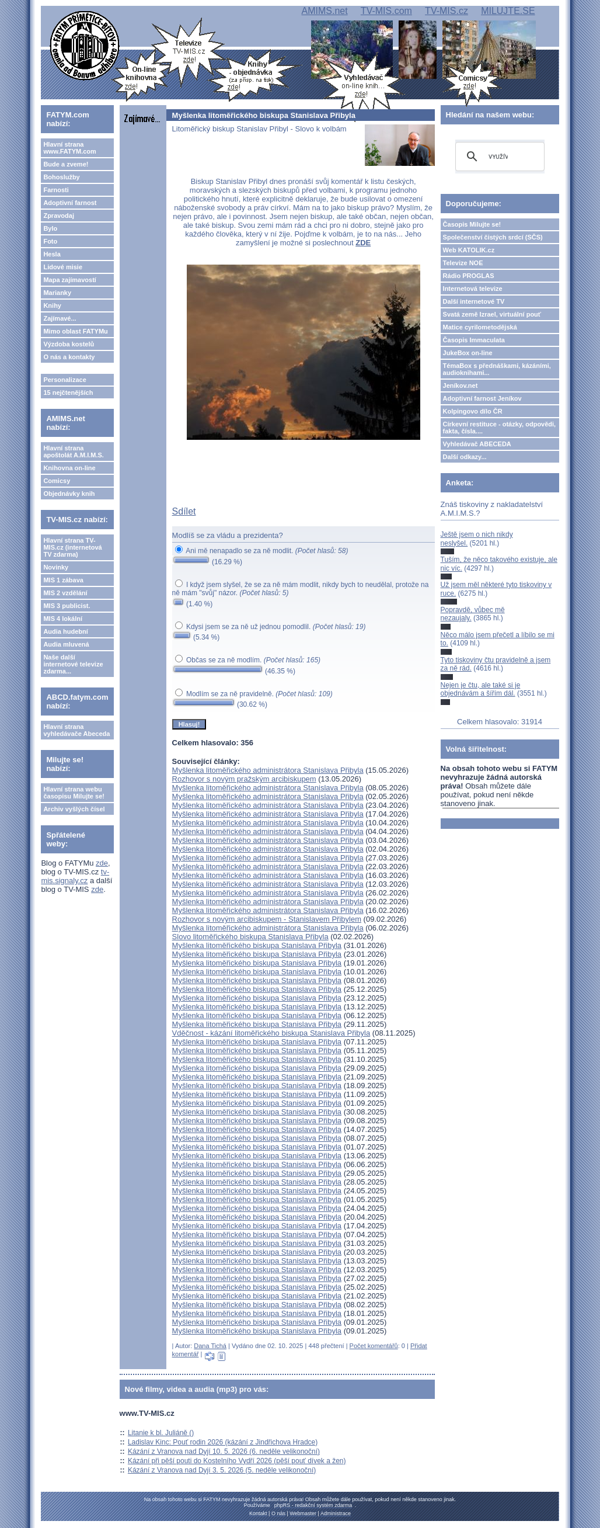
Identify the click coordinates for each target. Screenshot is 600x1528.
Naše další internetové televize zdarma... (73, 664)
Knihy (52, 305)
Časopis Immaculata (474, 339)
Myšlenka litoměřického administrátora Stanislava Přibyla (268, 770)
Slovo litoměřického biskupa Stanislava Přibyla (250, 936)
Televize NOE (463, 262)
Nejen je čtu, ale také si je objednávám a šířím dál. (481, 689)
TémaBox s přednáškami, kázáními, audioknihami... (497, 369)
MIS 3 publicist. (66, 605)
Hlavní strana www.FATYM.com (69, 148)
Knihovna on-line (69, 467)
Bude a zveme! (65, 164)
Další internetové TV (474, 301)
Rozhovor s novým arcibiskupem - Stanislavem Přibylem (266, 919)
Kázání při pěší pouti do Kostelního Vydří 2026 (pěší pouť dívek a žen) (237, 1461)
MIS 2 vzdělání (65, 592)
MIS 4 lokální (62, 618)
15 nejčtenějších (68, 392)
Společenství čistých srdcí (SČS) (493, 237)
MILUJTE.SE (508, 11)
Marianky (57, 292)
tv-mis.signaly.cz (75, 876)
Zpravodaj (58, 215)
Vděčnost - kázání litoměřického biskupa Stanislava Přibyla (271, 1033)
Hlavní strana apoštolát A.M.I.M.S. (73, 451)
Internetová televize (473, 288)
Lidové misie (62, 266)
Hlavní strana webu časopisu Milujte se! (73, 793)
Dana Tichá (210, 1345)
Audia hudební (65, 631)
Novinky (55, 567)
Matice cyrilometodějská (480, 327)
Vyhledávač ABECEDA (477, 443)
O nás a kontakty (69, 356)
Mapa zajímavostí (69, 279)
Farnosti (55, 189)
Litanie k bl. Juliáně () (161, 1433)
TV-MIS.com (386, 11)
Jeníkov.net (460, 385)
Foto (50, 241)
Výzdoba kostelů (68, 344)
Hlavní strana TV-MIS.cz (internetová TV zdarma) (72, 547)
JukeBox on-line (468, 352)
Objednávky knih (69, 493)
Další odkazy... (465, 456)
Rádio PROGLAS (468, 275)
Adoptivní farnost (69, 202)
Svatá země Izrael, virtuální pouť (492, 314)
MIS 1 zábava (63, 580)
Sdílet (184, 511)
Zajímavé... (59, 318)
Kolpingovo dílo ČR (473, 411)
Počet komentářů (374, 1345)
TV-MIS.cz (446, 11)
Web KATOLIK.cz (469, 249)
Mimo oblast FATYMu (75, 331)
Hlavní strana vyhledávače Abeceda (76, 730)
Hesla (51, 254)
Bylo (50, 228)
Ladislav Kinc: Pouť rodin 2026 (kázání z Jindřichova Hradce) (223, 1442)
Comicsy (56, 480)
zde (102, 863)
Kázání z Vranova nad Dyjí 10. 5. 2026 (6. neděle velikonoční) (224, 1451)
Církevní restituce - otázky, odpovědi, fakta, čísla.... (499, 428)
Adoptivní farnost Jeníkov (482, 398)
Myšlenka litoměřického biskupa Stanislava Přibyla (256, 945)
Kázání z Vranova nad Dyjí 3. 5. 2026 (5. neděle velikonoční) (222, 1470)
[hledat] (498, 157)
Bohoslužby (61, 176)
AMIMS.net (324, 11)
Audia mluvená (66, 644)
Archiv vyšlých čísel (73, 808)
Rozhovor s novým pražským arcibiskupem (244, 779)
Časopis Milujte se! (472, 224)
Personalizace (64, 379)
